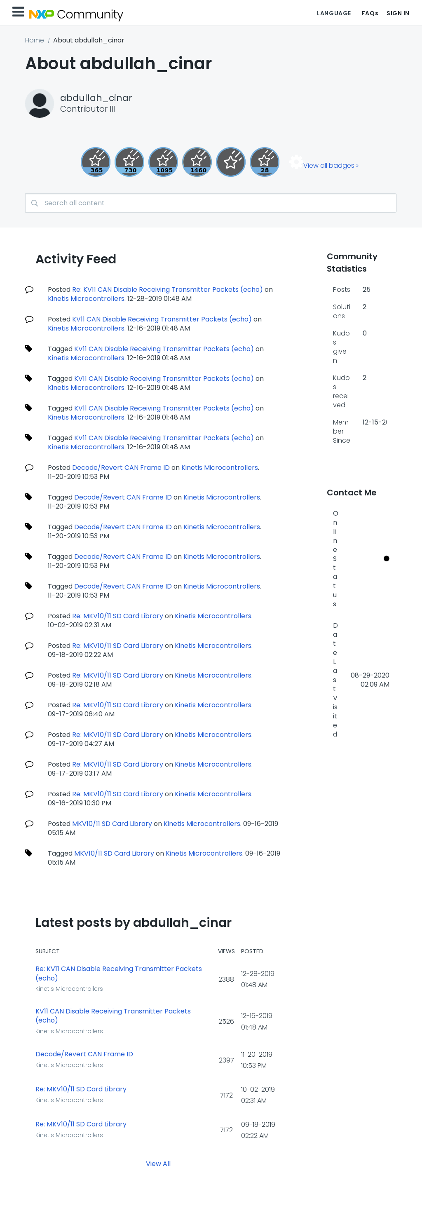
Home (34, 40)
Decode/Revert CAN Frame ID (121, 467)
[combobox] (211, 203)
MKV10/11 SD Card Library (112, 823)
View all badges (328, 165)
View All (158, 1163)
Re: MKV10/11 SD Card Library (117, 616)
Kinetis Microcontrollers (86, 298)
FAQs (370, 13)
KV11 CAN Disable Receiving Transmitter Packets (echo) (162, 319)
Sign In (398, 13)
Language (334, 13)
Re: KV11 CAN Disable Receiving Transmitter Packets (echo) (167, 289)
